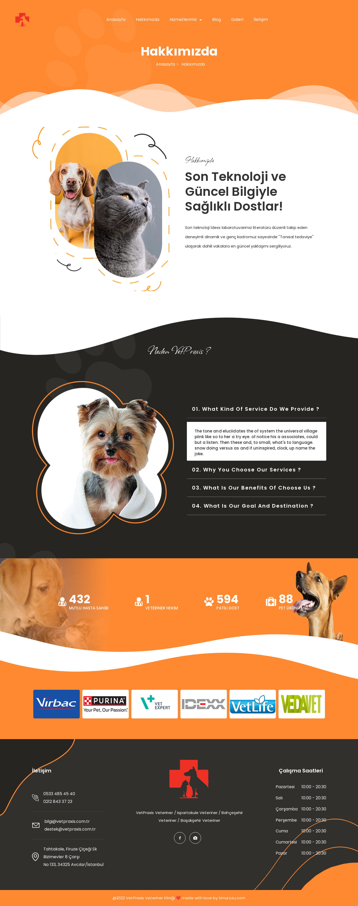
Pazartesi (285, 787)
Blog (216, 19)
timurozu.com (232, 898)
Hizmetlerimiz (186, 19)
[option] (56, 704)
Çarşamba (287, 809)
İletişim (261, 19)
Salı (279, 798)
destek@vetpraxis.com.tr (70, 829)
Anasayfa (115, 19)
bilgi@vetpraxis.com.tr (67, 821)
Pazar (281, 853)
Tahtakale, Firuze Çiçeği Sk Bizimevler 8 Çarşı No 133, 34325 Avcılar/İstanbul (73, 857)
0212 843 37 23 (57, 801)
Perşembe (286, 820)
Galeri (237, 19)
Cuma (282, 831)
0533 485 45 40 (59, 794)
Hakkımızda (147, 19)
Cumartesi (286, 842)
